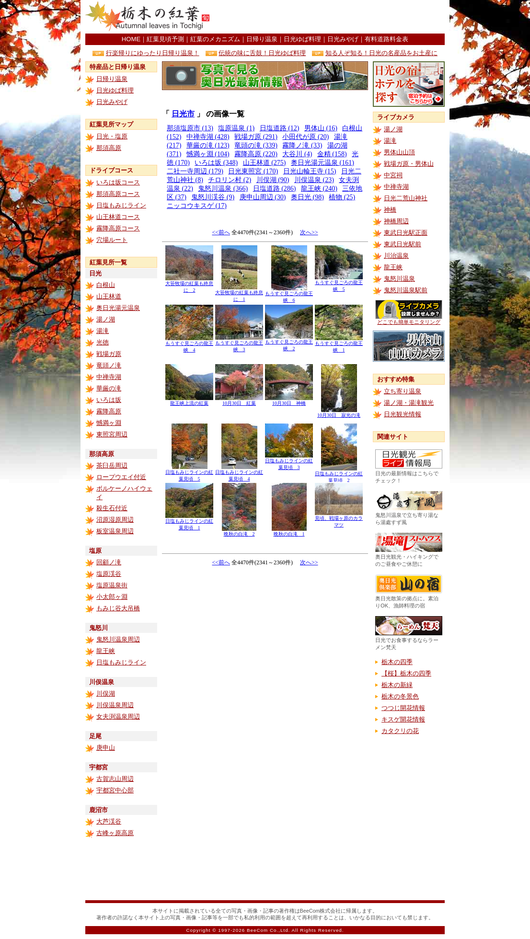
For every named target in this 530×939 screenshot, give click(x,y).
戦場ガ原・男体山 (409, 163)
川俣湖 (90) (272, 179)
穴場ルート (111, 239)
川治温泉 (396, 255)
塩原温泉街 (111, 585)
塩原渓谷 (108, 573)
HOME (131, 39)
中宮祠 (393, 175)
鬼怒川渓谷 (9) (212, 197)
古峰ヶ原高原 (115, 832)
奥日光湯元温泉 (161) (322, 162)
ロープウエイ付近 (121, 477)
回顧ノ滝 (108, 562)
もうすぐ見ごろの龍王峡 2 (289, 342)
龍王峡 (105, 650)
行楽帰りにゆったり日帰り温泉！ (152, 53)
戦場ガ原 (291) (255, 136)
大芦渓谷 (108, 821)
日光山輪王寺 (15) (309, 171)
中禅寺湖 (108, 376)
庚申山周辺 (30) (263, 197)
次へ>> (309, 232)
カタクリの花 (400, 730)
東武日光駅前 (402, 244)
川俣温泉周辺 (115, 705)
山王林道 (108, 296)
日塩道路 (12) (280, 128)
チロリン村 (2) (229, 179)
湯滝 (102, 330)
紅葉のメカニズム (215, 39)
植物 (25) (342, 197)
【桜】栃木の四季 (406, 673)
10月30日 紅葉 (239, 401)
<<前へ (221, 232)
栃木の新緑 (397, 684)
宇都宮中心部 (115, 790)
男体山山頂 (399, 152)
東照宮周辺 (111, 434)
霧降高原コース (118, 228)
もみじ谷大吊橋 (118, 608)
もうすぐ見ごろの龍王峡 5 (339, 283)
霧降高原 (108, 411)
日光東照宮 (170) (253, 171)
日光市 (183, 114)
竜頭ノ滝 (108, 365)
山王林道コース (118, 216)
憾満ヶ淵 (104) (208, 154)
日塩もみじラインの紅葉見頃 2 (339, 474)
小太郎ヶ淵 (111, 596)
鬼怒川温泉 (399, 278)
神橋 (390, 209)
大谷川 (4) (297, 154)
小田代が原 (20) (305, 136)
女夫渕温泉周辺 (118, 716)
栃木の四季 (397, 661)
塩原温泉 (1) (236, 128)
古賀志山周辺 (115, 778)
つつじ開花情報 (403, 707)
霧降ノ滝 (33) (302, 145)
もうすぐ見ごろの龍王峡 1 (339, 344)
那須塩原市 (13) (190, 128)
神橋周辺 (396, 221)
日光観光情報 (402, 414)
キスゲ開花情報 (403, 719)
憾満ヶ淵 (108, 422)
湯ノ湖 (105, 319)
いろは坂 (108, 399)
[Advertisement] (332, 16)
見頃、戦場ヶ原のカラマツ (339, 519)
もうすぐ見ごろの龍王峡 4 (189, 344)
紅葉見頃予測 (165, 39)
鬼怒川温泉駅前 (405, 290)
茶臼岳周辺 (111, 465)
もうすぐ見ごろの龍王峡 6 (289, 294)
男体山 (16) (320, 128)
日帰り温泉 (261, 39)
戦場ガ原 (108, 353)
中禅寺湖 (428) (208, 136)
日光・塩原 (111, 136)
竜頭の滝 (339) (255, 145)
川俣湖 (105, 693)
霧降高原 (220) (255, 154)
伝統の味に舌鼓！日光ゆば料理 (262, 53)
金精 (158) (332, 154)
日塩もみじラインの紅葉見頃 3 (289, 461)
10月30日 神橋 (289, 401)
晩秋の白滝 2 (239, 532)
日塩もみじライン (121, 205)
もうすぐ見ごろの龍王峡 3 (239, 343)
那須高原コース (118, 193)
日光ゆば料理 (302, 39)
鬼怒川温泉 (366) (223, 188)
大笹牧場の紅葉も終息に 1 (239, 293)
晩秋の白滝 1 (289, 532)
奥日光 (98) (307, 197)
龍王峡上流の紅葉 (189, 401)
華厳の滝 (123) (208, 145)
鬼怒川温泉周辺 (118, 639)
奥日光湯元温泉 (118, 307)
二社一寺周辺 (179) (195, 171)
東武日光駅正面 (405, 232)
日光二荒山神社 (405, 198)
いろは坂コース (118, 182)
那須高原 (108, 147)
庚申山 (105, 747)
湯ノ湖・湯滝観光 (409, 402)
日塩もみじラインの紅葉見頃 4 (239, 473)
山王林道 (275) (264, 162)
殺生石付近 (111, 508)
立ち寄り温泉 (402, 391)
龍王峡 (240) (319, 188)
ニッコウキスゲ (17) (197, 205)
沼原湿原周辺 (115, 519)
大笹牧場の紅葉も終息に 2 (189, 284)
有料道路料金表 (386, 39)
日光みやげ (342, 39)
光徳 (102, 342)
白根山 (105, 284)
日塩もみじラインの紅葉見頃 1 (189, 522)
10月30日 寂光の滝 (338, 413)
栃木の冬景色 (400, 696)
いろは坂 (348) (216, 162)
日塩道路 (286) (274, 188)
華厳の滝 (108, 388)
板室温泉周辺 (115, 531)
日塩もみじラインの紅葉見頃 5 (189, 473)
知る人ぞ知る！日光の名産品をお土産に (381, 53)
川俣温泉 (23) (314, 179)
